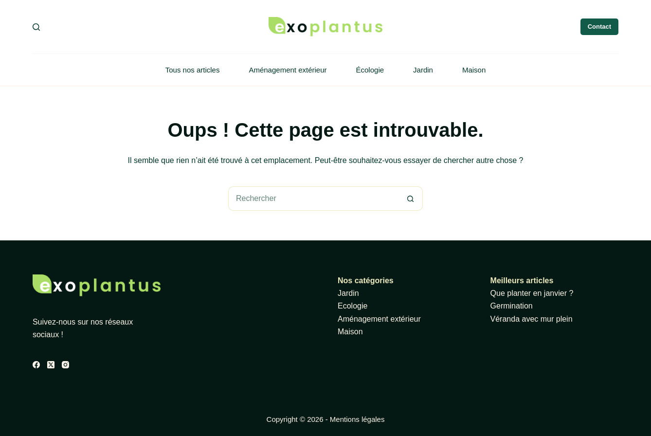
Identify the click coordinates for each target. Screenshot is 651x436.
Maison (474, 70)
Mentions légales (357, 419)
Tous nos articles (192, 70)
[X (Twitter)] (50, 364)
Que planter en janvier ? (532, 293)
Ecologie (352, 306)
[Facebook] (36, 364)
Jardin (423, 70)
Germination (511, 306)
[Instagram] (65, 364)
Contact (599, 26)
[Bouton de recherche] (410, 198)
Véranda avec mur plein (531, 319)
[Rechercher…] (313, 198)
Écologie (370, 70)
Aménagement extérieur (287, 70)
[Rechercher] (36, 27)
